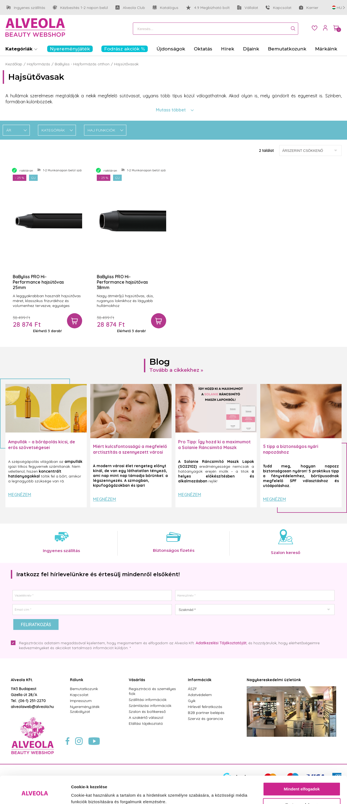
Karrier (308, 7)
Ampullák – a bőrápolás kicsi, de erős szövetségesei (41, 444)
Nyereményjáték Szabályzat (84, 709)
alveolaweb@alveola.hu (32, 706)
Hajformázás (38, 64)
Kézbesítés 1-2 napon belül (80, 7)
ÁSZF (192, 688)
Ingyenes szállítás (26, 7)
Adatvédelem (200, 694)
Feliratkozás (36, 624)
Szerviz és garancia (205, 718)
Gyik (191, 700)
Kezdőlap (13, 64)
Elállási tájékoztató (146, 723)
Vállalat (247, 7)
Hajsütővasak (126, 64)
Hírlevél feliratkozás (205, 706)
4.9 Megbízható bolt (208, 7)
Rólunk (76, 679)
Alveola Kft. (22, 679)
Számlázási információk (150, 705)
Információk (199, 679)
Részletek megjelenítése (94, 793)
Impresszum (81, 700)
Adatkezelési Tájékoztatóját (221, 642)
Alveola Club (130, 7)
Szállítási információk (147, 699)
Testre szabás (302, 781)
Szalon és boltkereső (147, 711)
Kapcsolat (278, 7)
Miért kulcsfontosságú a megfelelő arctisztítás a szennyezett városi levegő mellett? (130, 452)
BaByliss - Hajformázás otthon (82, 64)
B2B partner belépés (206, 712)
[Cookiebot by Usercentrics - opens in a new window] (35, 793)
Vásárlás (137, 679)
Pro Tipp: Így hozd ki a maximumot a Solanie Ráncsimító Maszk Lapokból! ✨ (214, 447)
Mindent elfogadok (302, 765)
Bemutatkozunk (84, 688)
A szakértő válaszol (146, 717)
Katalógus (165, 7)
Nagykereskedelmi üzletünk (274, 679)
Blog (159, 361)
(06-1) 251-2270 (32, 700)
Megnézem (19, 494)
